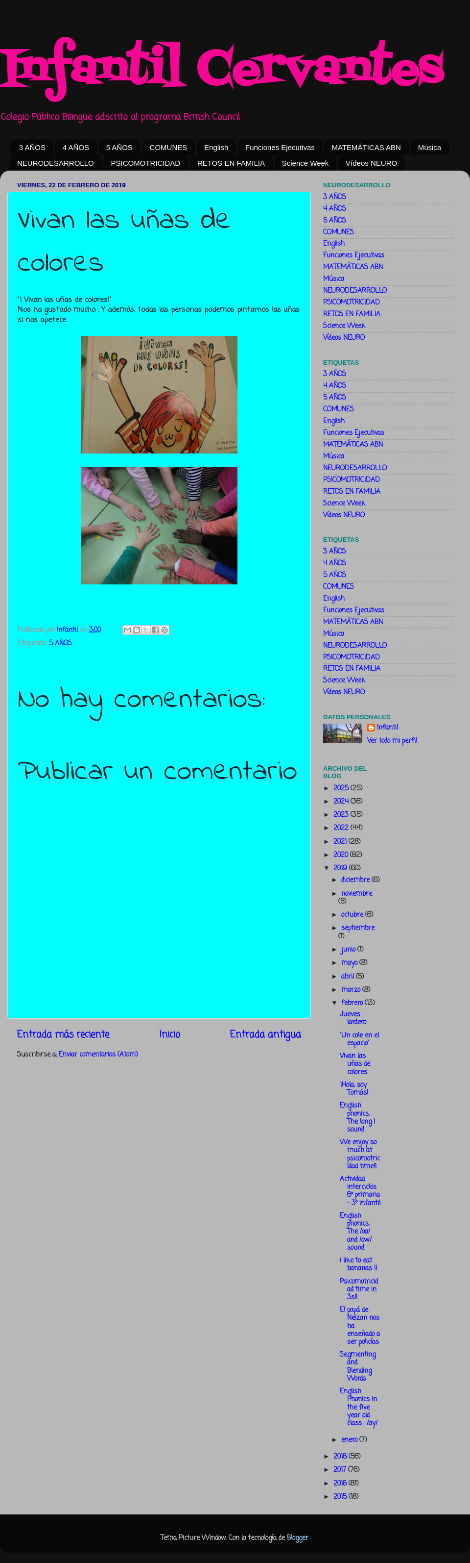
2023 (342, 815)
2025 (342, 788)
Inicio (169, 1035)
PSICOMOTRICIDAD (145, 163)
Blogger (297, 1538)
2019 (341, 868)
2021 (341, 842)
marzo (351, 990)
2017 (340, 1470)
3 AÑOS (32, 147)
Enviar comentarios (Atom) (98, 1055)
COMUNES (169, 147)
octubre (353, 915)
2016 (341, 1484)
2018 (341, 1457)
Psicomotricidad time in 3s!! (359, 1290)
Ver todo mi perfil (392, 741)
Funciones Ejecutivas (280, 147)
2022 (342, 828)
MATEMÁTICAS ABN (365, 147)
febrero (353, 1003)
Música (430, 147)
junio (349, 950)
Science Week (305, 163)
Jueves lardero (353, 1018)
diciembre (356, 880)
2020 (341, 855)
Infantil (387, 728)
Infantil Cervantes (221, 71)
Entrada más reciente (63, 1035)
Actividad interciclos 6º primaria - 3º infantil (360, 1191)
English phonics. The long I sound (357, 1118)
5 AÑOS (119, 147)
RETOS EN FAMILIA (231, 163)
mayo (350, 963)
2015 (341, 1497)
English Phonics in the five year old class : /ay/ (358, 1408)
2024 (342, 802)
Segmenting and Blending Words (358, 1367)
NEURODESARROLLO (55, 163)
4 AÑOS (76, 147)
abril (348, 977)
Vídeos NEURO (371, 163)
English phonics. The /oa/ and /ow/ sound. (356, 1232)
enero (350, 1440)
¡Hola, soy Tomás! (354, 1089)
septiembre (358, 928)
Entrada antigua (265, 1035)
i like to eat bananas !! (358, 1265)
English (216, 147)
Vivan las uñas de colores (355, 1064)
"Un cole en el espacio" (359, 1040)
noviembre (356, 894)
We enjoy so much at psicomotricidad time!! (360, 1154)
